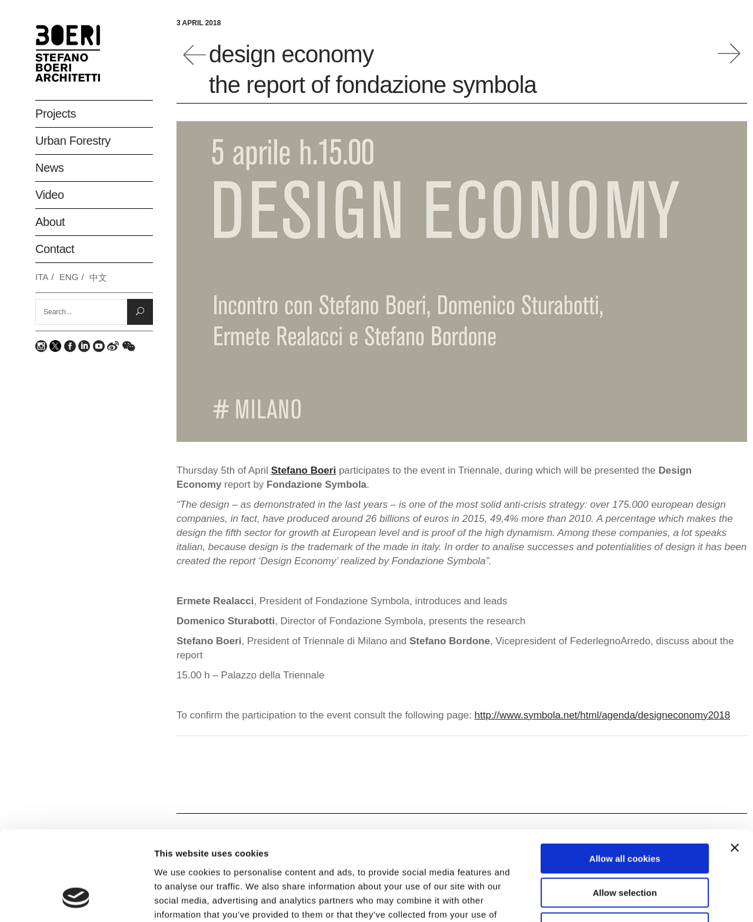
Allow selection (624, 813)
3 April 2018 (198, 23)
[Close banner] (735, 767)
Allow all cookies (625, 778)
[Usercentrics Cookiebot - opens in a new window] (76, 899)
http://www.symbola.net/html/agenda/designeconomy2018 (603, 715)
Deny (625, 847)
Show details (617, 899)
